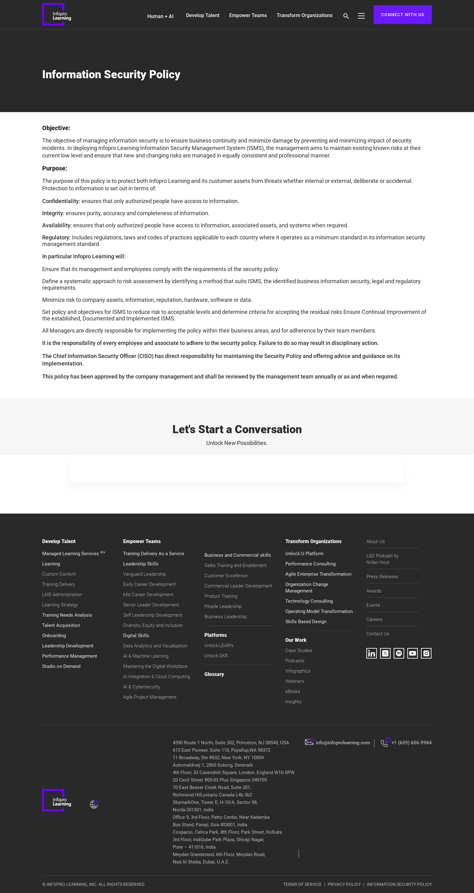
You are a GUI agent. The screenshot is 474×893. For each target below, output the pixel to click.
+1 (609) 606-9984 (411, 743)
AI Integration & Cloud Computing (156, 676)
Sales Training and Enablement (235, 565)
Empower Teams (248, 15)
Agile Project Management (150, 697)
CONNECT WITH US (402, 14)
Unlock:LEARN (219, 645)
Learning (51, 564)
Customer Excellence (226, 575)
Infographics (298, 671)
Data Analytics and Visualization (155, 646)
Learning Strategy (60, 605)
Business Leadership (225, 616)
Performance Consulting (310, 564)
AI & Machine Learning (145, 656)
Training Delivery (58, 584)
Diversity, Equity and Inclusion (153, 625)
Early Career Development (149, 584)
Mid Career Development (148, 594)
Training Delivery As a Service (153, 553)
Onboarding (54, 635)
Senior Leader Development (151, 605)
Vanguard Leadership (144, 574)
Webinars (294, 681)
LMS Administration (62, 594)
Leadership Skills (141, 564)
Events (373, 605)
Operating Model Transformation (319, 611)
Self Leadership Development (152, 615)
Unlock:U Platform (304, 553)
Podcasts (295, 661)
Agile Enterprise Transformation (318, 574)
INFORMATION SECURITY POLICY (399, 884)
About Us (375, 541)
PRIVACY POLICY (344, 884)
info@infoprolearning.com (343, 743)
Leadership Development (67, 646)
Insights (293, 702)
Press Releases (382, 576)
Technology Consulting (309, 601)
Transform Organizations (305, 15)
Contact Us (377, 634)
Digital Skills (136, 635)
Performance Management (69, 656)
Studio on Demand (61, 666)
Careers (374, 619)
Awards (374, 591)
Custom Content (59, 574)
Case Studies (298, 650)
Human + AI (160, 16)
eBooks (292, 691)
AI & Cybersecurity (141, 687)
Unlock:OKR (216, 656)
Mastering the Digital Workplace (155, 666)
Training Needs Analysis (67, 615)
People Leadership (223, 606)
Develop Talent (202, 15)
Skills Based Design (305, 621)
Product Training (220, 596)
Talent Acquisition (61, 625)
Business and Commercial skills (237, 555)
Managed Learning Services (73, 553)
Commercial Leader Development (238, 586)
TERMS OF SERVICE (302, 884)
